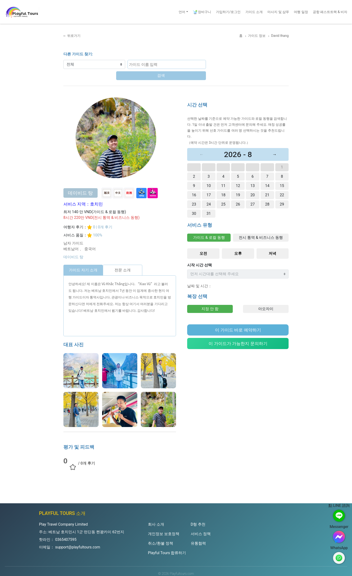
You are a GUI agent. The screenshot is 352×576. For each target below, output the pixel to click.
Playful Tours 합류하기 (167, 541)
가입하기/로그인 (228, 12)
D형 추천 (198, 513)
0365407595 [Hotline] (65, 528)
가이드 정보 (257, 36)
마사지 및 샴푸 (278, 12)
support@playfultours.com (77, 536)
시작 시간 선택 (199, 254)
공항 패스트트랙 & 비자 (330, 12)
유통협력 (198, 532)
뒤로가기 (74, 36)
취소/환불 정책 (160, 532)
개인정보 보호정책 (163, 522)
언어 (182, 12)
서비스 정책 (201, 522)
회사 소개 (156, 513)
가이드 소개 (254, 12)
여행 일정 (301, 12)
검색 (196, 64)
